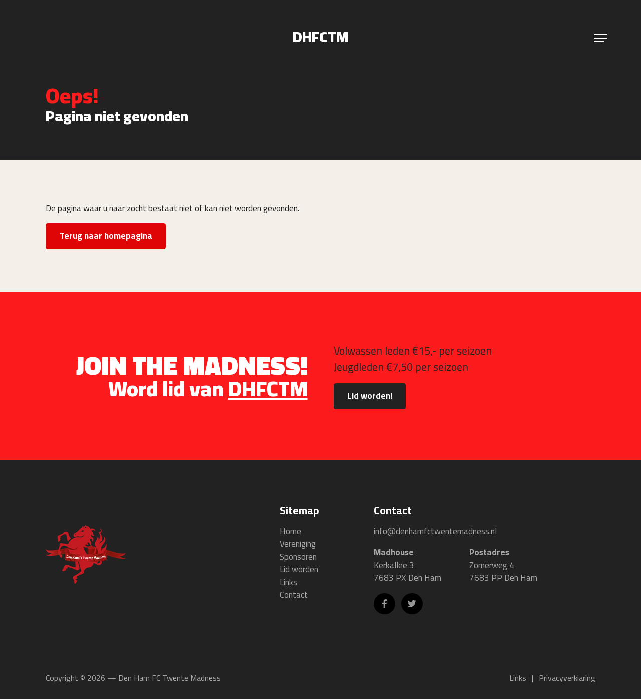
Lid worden (299, 569)
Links (288, 582)
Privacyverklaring (567, 677)
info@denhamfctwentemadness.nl (435, 531)
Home (290, 531)
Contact (294, 595)
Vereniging (298, 544)
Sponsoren (298, 557)
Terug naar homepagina (106, 236)
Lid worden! (369, 396)
